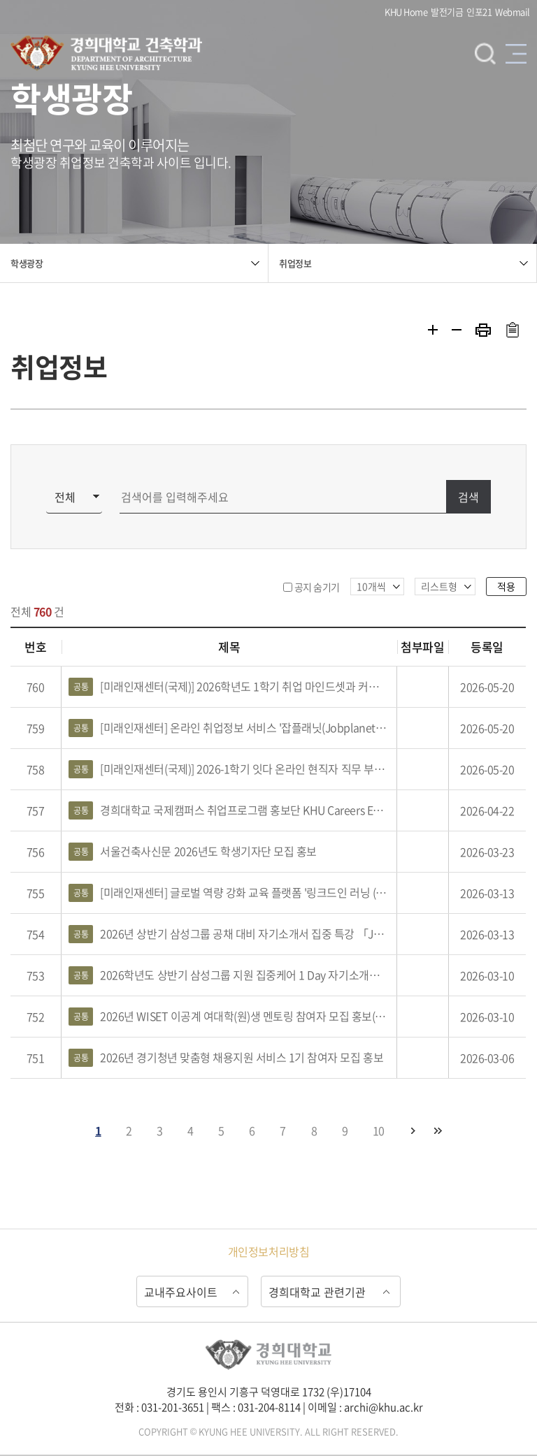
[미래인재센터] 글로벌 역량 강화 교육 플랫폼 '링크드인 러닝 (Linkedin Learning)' (229, 893)
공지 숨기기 (317, 587)
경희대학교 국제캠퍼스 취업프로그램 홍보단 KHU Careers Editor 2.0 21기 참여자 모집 (229, 810)
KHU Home (406, 11)
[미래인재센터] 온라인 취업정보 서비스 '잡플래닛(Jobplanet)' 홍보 (229, 728)
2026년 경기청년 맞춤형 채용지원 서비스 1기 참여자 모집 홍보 (226, 1058)
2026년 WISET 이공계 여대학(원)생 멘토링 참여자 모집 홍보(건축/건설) (229, 1016)
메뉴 (516, 53)
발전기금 (447, 11)
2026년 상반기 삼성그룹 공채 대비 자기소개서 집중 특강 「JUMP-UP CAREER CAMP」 (229, 934)
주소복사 (512, 329)
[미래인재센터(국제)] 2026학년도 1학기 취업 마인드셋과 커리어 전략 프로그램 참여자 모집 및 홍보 (229, 687)
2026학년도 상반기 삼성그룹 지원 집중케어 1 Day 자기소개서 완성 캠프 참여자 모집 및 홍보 (229, 975)
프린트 (483, 330)
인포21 (479, 11)
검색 (485, 53)
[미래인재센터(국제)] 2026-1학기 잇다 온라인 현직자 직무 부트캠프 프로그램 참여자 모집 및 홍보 (229, 769)
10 (379, 1130)
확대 (433, 330)
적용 (506, 586)
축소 (456, 330)
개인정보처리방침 (268, 1251)
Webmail (512, 11)
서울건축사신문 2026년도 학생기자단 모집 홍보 (193, 852)
